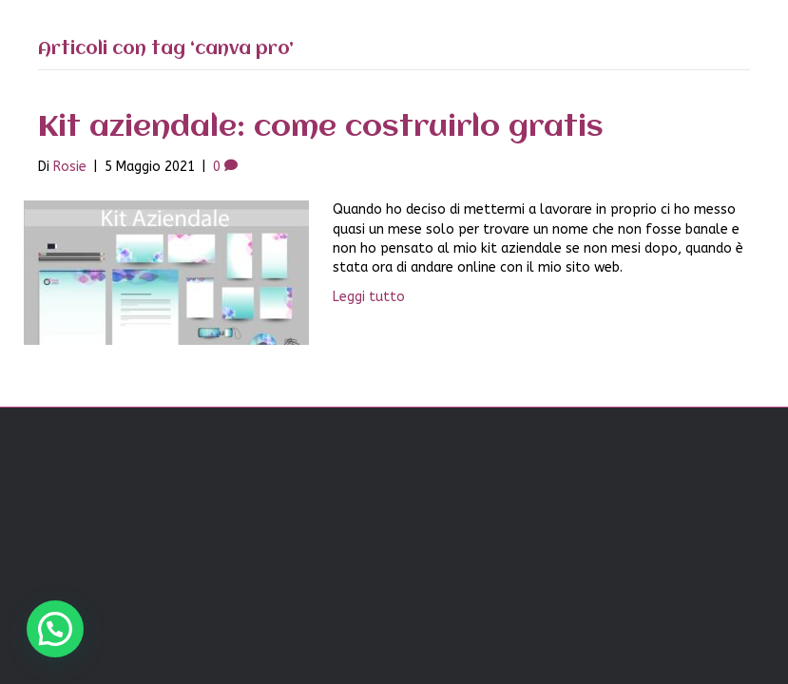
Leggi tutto (369, 297)
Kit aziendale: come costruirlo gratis (321, 127)
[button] (55, 628)
